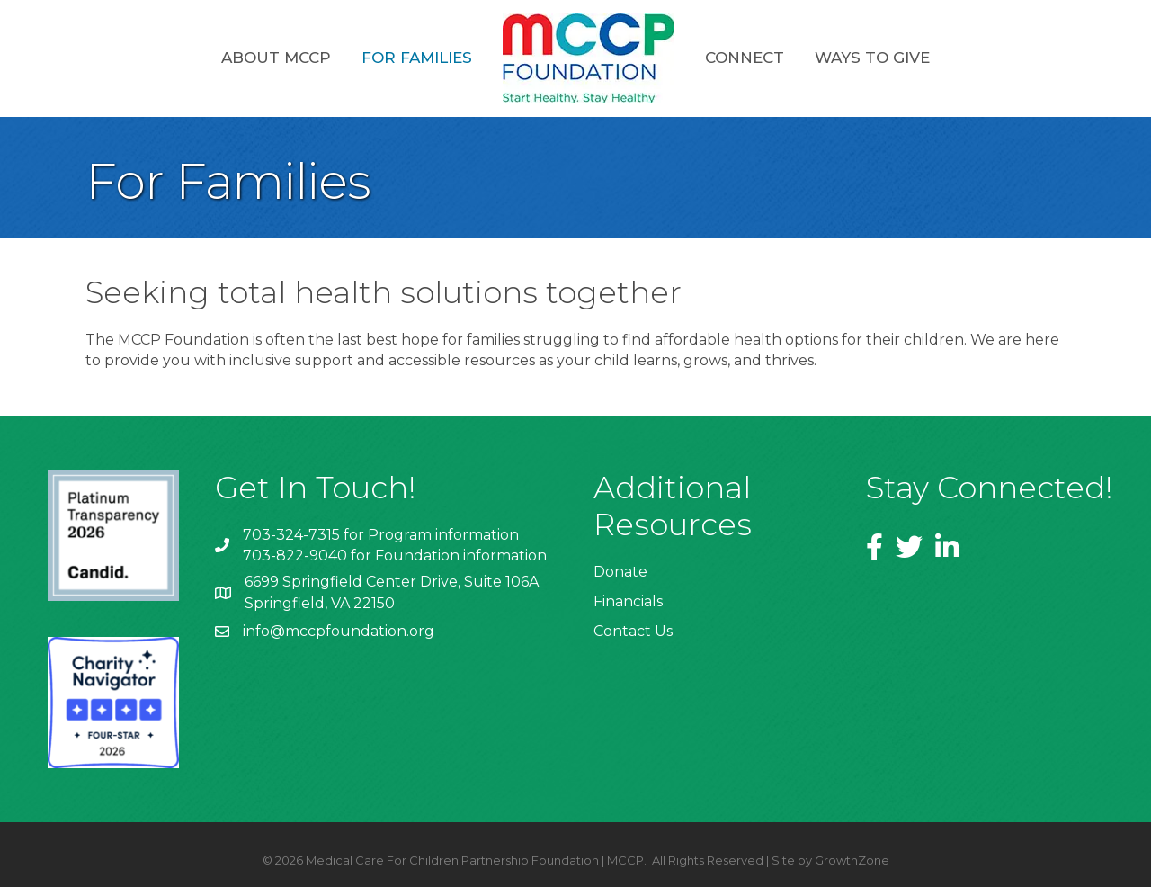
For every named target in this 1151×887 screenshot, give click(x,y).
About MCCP (276, 58)
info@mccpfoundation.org (338, 631)
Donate (620, 571)
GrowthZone (852, 860)
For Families (416, 58)
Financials (628, 601)
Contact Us (633, 631)
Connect (744, 58)
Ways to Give (872, 58)
